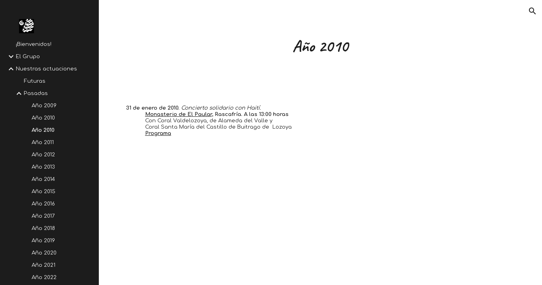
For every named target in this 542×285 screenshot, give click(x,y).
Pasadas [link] (36, 93)
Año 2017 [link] (43, 216)
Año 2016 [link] (43, 204)
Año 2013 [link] (43, 167)
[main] (320, 46)
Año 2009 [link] (44, 105)
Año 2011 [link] (43, 142)
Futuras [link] (34, 81)
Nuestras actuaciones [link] (46, 69)
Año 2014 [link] (43, 179)
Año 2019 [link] (43, 240)
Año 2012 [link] (43, 155)
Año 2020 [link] (44, 253)
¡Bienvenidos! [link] (33, 44)
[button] (532, 11)
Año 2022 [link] (44, 277)
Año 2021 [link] (43, 265)
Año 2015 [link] (43, 191)
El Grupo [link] (28, 56)
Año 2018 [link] (43, 228)
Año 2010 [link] (43, 118)
